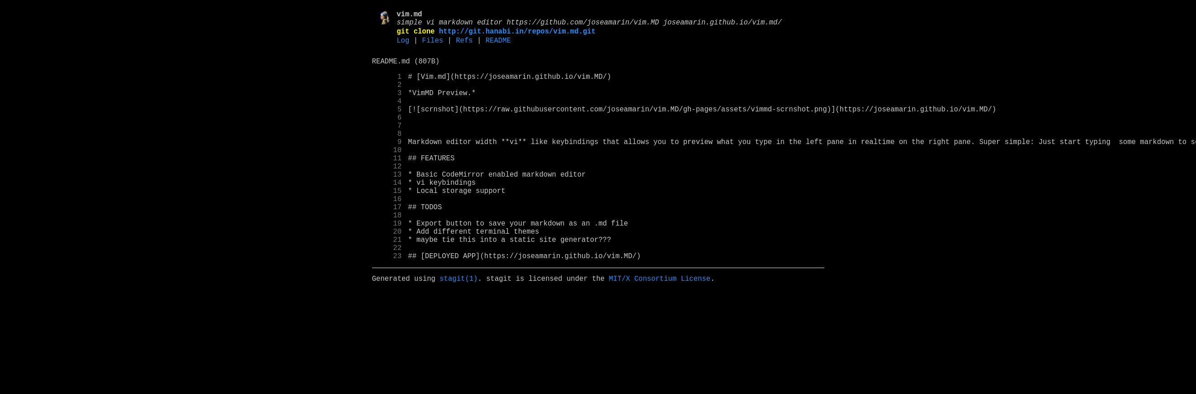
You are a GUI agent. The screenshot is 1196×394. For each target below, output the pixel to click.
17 (387, 246)
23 (387, 306)
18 (387, 256)
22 (387, 296)
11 (387, 186)
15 (387, 226)
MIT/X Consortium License (659, 330)
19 (387, 266)
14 (387, 216)
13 (387, 206)
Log (403, 47)
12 (387, 196)
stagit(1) (458, 330)
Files (432, 47)
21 (387, 286)
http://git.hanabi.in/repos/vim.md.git (517, 36)
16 (387, 236)
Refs (464, 47)
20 (387, 276)
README (498, 47)
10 (387, 176)
